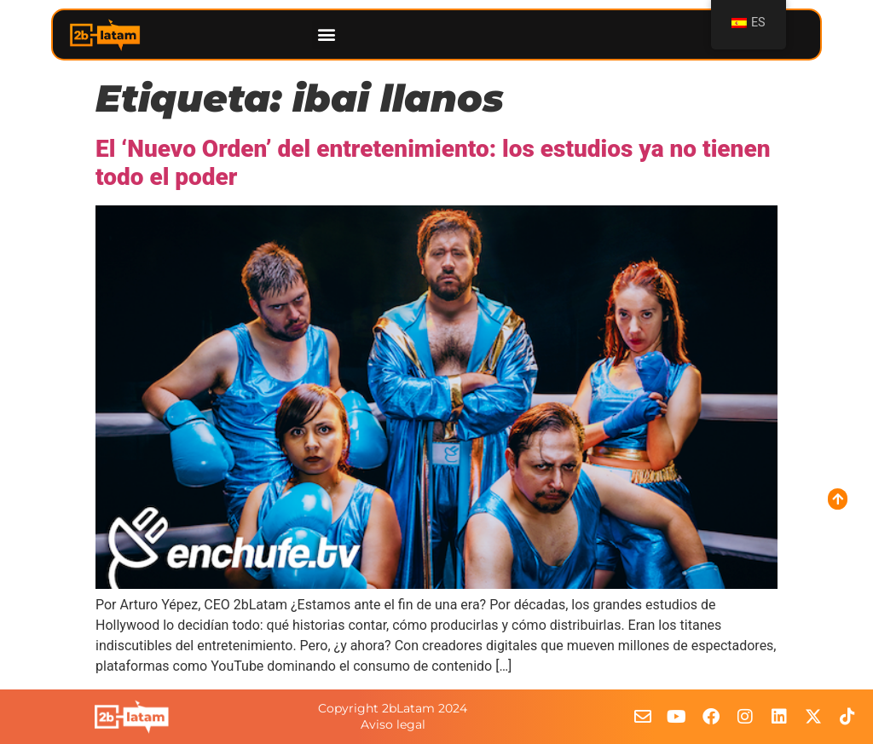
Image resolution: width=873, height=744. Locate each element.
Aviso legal (393, 724)
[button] (326, 34)
